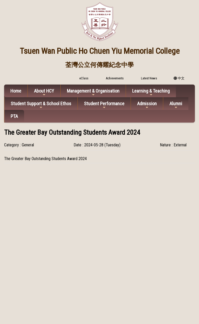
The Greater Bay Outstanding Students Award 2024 (45, 158)
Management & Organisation (93, 92)
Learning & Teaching (151, 92)
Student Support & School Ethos (41, 105)
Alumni (175, 105)
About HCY (44, 92)
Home (15, 91)
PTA (14, 116)
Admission (147, 105)
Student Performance (104, 105)
